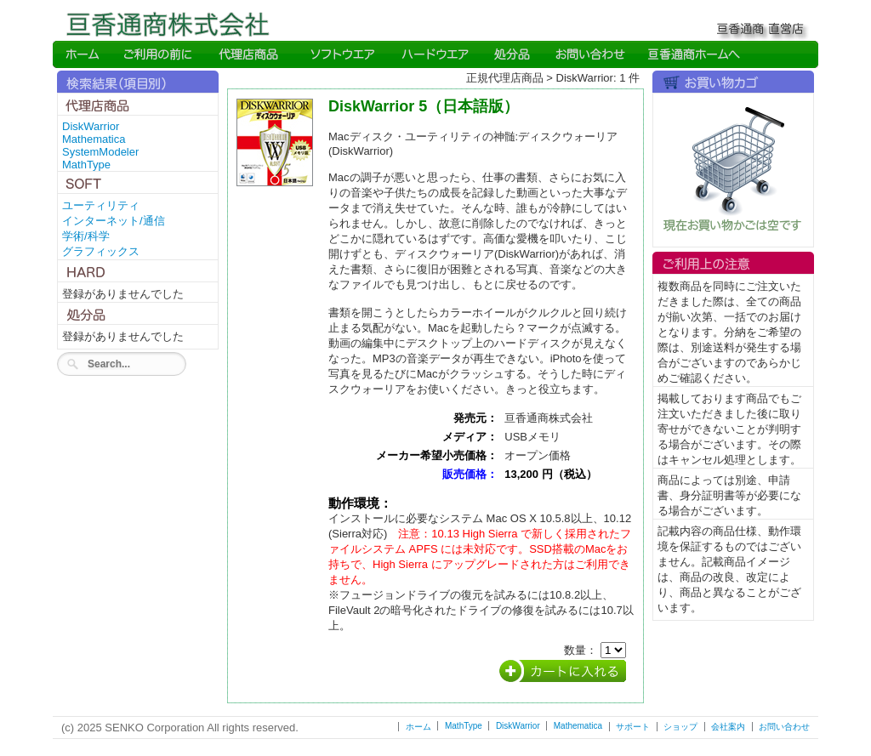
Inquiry (588, 54)
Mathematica (93, 139)
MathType (86, 164)
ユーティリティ (100, 205)
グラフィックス (100, 251)
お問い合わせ (784, 726)
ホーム (418, 726)
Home (82, 54)
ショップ (680, 726)
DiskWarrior (90, 126)
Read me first (159, 54)
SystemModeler (100, 151)
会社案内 (728, 726)
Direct (250, 54)
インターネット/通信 (113, 220)
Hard (435, 54)
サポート (633, 726)
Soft (342, 54)
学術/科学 (86, 236)
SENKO (692, 54)
